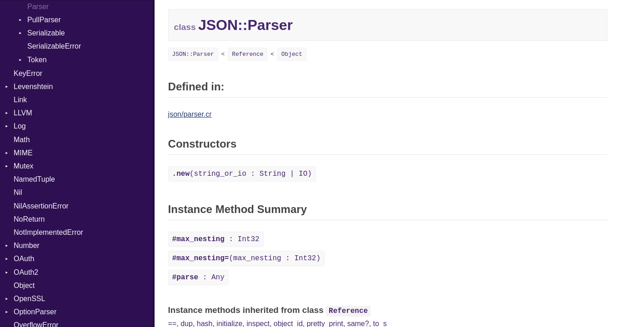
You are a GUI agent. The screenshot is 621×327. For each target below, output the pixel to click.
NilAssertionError (41, 206)
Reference (247, 54)
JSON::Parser (193, 54)
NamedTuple (34, 179)
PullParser (44, 20)
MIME (23, 153)
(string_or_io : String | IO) (242, 174)
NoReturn (29, 219)
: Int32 (216, 239)
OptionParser (35, 312)
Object (24, 285)
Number (27, 245)
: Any (198, 277)
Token (37, 60)
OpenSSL (29, 298)
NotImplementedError (48, 232)
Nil (18, 192)
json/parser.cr (190, 114)
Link (20, 100)
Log (20, 126)
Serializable (46, 33)
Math (22, 140)
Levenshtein (33, 86)
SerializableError (54, 46)
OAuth (24, 259)
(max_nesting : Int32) (246, 258)
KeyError (28, 73)
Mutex (24, 166)
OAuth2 (26, 272)
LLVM (23, 113)
